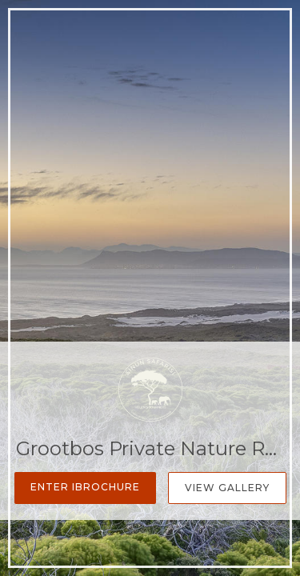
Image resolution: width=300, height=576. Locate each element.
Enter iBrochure (85, 487)
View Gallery (227, 488)
